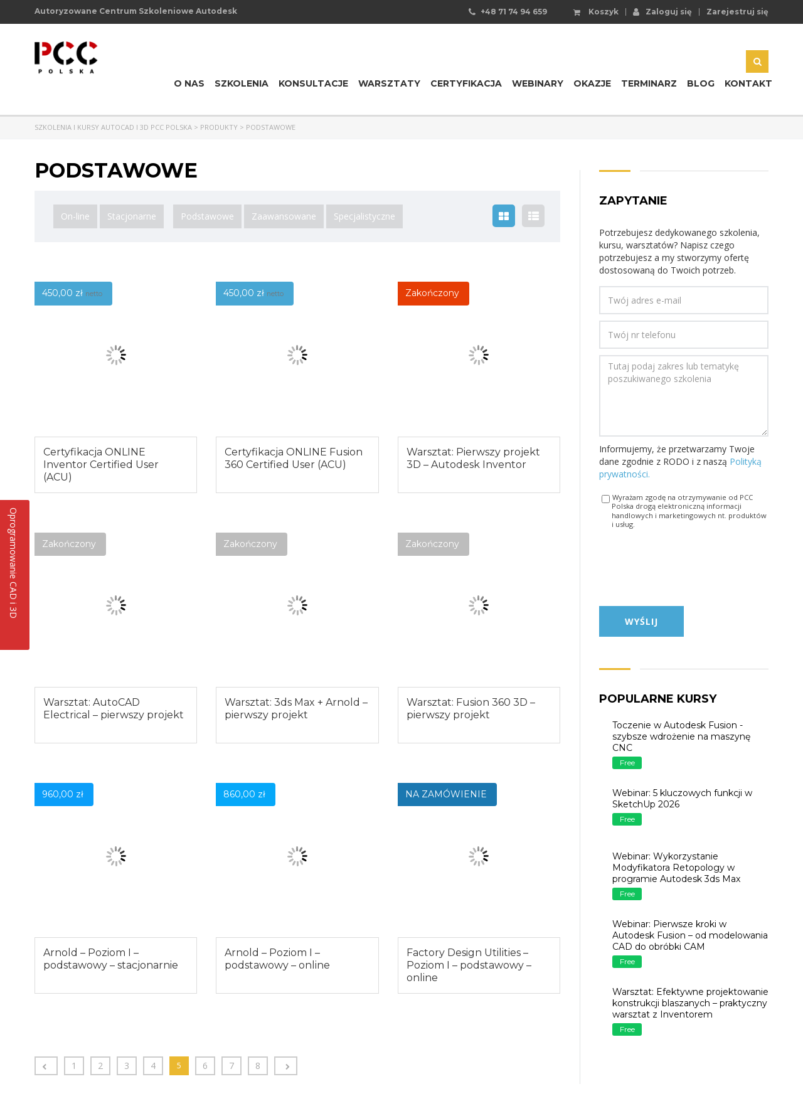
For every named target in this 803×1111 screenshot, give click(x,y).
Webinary (537, 83)
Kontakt (748, 83)
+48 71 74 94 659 (514, 11)
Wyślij (641, 621)
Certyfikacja (466, 83)
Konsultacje (313, 83)
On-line (75, 216)
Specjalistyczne (364, 216)
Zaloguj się (662, 11)
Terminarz (649, 83)
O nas (189, 83)
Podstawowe (207, 216)
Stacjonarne (131, 216)
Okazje (592, 83)
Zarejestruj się (737, 12)
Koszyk (596, 12)
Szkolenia (242, 83)
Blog (701, 83)
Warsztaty (389, 83)
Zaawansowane (284, 216)
